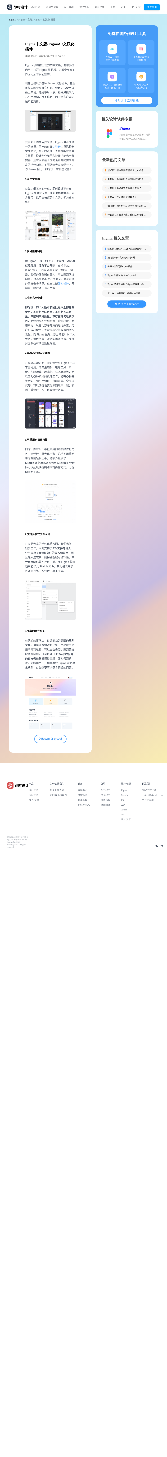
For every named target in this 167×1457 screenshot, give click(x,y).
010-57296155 (149, 790)
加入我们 (105, 795)
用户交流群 (148, 800)
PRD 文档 (34, 800)
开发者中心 (84, 805)
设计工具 (33, 790)
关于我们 (136, 7)
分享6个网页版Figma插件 (120, 266)
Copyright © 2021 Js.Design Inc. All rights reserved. (16, 844)
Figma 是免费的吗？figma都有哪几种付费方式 (128, 284)
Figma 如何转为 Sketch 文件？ (122, 275)
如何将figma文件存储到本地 (121, 257)
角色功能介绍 (57, 790)
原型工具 (33, 795)
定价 (123, 7)
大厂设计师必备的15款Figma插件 (124, 293)
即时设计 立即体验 (127, 100)
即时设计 (63, 283)
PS (122, 800)
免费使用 (152, 7)
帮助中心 (84, 7)
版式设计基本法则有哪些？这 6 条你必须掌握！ (128, 170)
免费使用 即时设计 (127, 304)
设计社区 (35, 7)
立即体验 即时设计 (50, 739)
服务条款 (82, 800)
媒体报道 (105, 805)
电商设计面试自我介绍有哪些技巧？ (126, 179)
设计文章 (126, 819)
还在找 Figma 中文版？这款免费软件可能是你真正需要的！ (128, 249)
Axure (124, 809)
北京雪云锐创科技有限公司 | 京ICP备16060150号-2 (17, 838)
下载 (112, 7)
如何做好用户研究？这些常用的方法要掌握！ (128, 206)
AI (122, 814)
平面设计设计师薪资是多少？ (122, 197)
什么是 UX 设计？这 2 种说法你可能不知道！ (128, 215)
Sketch (124, 795)
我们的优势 (52, 7)
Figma (12, 19)
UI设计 (56, 147)
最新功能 (99, 7)
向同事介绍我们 (58, 795)
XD (123, 804)
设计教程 (69, 7)
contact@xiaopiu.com (152, 795)
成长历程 (105, 800)
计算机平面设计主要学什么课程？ (124, 188)
